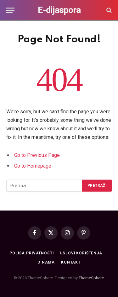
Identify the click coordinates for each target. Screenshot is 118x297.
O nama (46, 262)
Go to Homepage (32, 166)
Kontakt (71, 262)
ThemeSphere (91, 278)
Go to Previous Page (37, 155)
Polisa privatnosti (31, 253)
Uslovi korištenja (81, 253)
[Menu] (10, 10)
